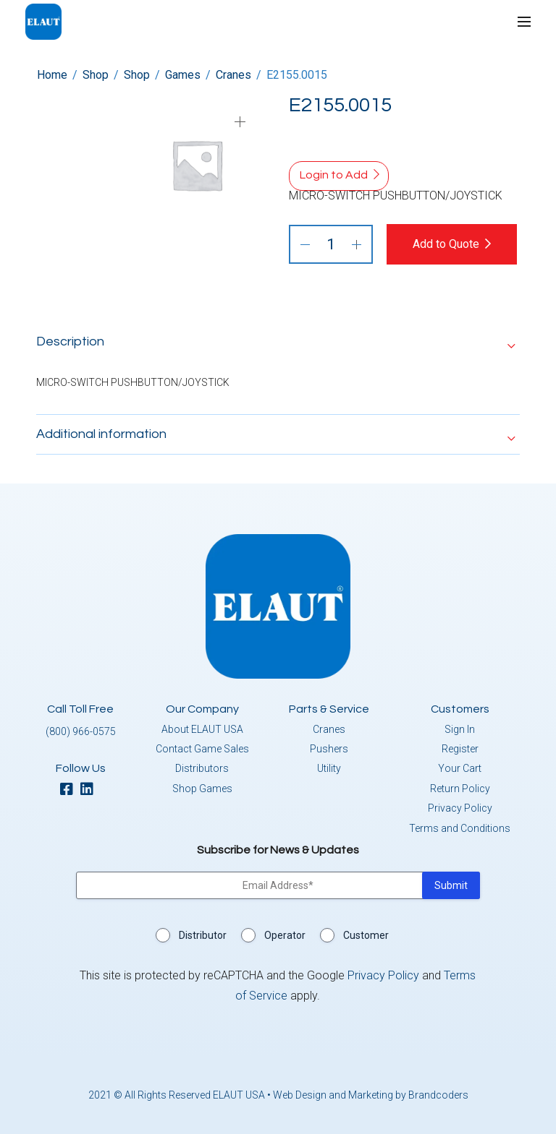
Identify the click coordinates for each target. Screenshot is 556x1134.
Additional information (101, 434)
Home (52, 75)
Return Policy (460, 788)
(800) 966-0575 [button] (81, 731)
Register (460, 749)
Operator (285, 935)
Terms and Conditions (459, 828)
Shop (96, 75)
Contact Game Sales (202, 749)
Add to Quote (446, 244)
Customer (366, 935)
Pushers (329, 749)
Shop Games (202, 788)
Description (70, 341)
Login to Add (334, 175)
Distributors (202, 768)
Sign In (460, 729)
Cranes (233, 75)
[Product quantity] (331, 244)
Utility (329, 768)
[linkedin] (90, 790)
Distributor (203, 935)
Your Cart (459, 768)
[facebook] (70, 790)
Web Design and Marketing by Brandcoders (370, 1095)
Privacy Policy (460, 808)
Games (183, 75)
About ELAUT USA (202, 729)
